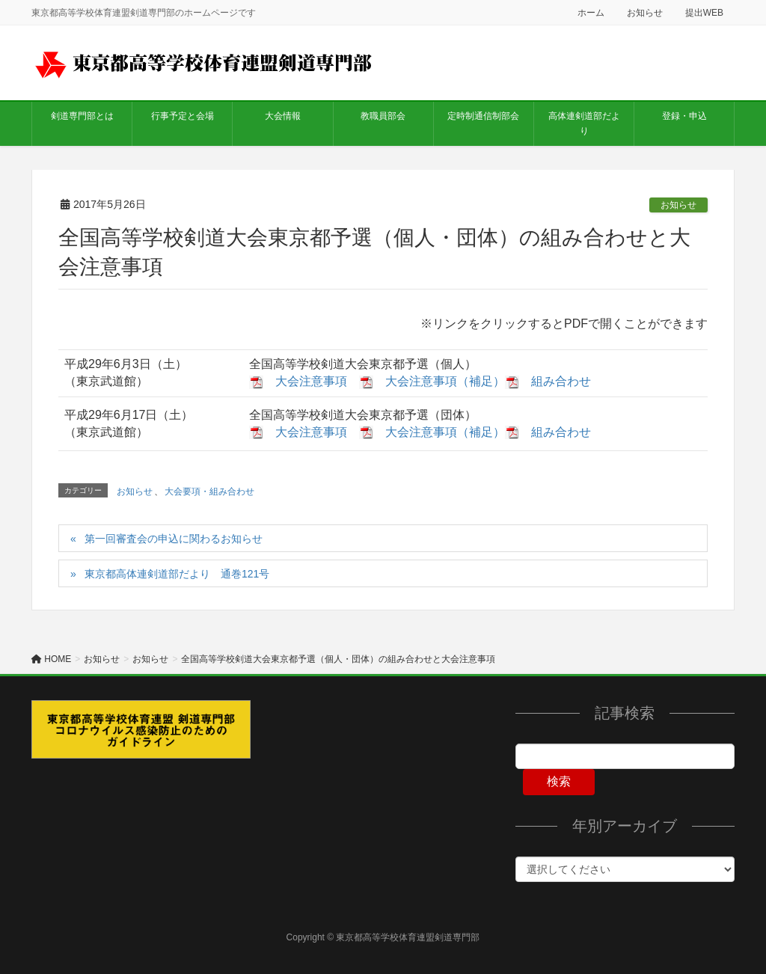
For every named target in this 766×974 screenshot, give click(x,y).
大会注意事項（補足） (445, 381)
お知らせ (645, 12)
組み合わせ (561, 381)
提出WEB (704, 12)
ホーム (590, 12)
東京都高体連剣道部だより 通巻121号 (177, 574)
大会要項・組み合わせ (209, 491)
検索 (559, 781)
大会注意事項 (311, 381)
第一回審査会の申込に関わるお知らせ (174, 539)
